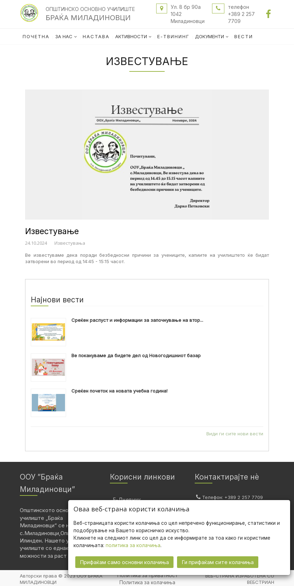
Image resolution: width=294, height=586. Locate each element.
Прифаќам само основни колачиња (124, 561)
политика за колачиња (133, 544)
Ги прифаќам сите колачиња (218, 561)
